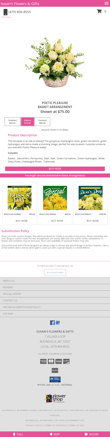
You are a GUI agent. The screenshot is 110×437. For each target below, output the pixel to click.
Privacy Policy (34, 425)
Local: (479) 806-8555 (55, 346)
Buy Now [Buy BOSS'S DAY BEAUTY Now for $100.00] (93, 220)
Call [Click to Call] (18, 434)
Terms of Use (76, 425)
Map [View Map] (55, 434)
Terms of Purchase (56, 425)
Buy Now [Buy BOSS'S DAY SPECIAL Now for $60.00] (57, 220)
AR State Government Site (70, 420)
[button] (101, 12)
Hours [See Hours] (92, 434)
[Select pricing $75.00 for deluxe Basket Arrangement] (27, 121)
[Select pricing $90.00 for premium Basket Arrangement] (42, 121)
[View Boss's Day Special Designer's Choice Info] (55, 197)
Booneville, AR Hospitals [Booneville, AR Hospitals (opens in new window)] (54, 410)
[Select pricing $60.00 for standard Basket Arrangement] (12, 121)
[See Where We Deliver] (55, 272)
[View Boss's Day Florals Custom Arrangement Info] (20, 197)
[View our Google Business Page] (57, 324)
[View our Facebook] (52, 324)
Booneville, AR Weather (39, 420)
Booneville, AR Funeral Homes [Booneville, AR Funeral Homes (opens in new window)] (19, 410)
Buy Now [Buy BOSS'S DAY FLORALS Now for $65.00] (22, 220)
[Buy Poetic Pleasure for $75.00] (55, 169)
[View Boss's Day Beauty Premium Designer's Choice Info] (91, 197)
